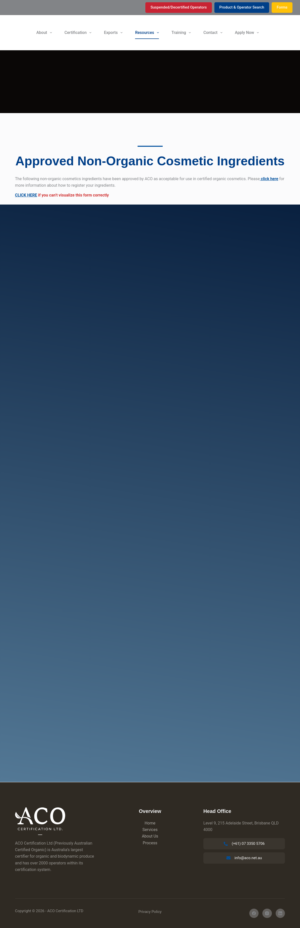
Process (150, 843)
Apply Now (248, 33)
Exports (114, 33)
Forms (282, 7)
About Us (150, 836)
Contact (213, 33)
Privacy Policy (149, 911)
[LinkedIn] (280, 913)
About (45, 33)
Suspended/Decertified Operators (178, 7)
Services (149, 829)
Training (182, 33)
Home (150, 823)
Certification (79, 33)
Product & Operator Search (241, 7)
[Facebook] (254, 913)
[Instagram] (267, 913)
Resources (148, 33)
